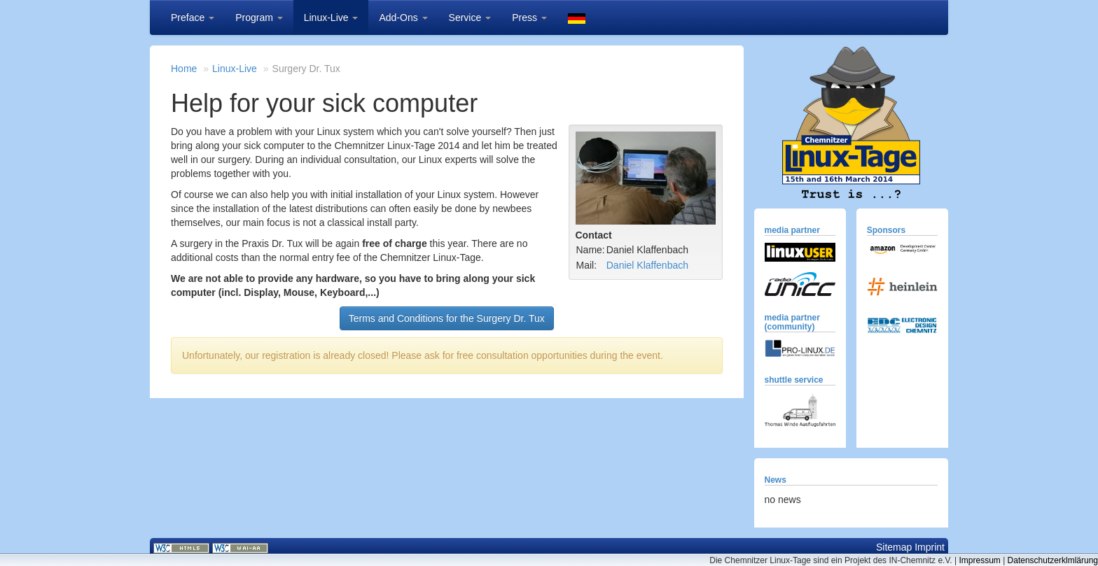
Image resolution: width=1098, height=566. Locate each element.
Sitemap (894, 547)
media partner (792, 230)
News (775, 480)
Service (470, 17)
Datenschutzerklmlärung (1053, 560)
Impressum (979, 560)
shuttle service (794, 380)
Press (529, 17)
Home (184, 68)
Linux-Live (331, 17)
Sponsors (886, 230)
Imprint (930, 547)
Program (259, 17)
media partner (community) (792, 322)
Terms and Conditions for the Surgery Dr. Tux (447, 318)
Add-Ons (403, 17)
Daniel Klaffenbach (647, 265)
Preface (192, 17)
